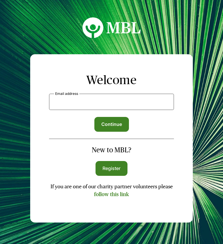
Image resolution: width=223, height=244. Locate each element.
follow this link (111, 194)
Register (111, 168)
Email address (66, 93)
